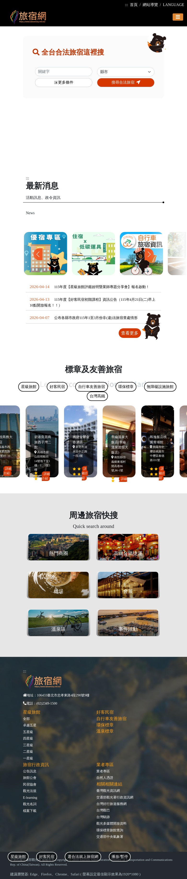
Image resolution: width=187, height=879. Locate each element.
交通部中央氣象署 (109, 837)
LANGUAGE (173, 5)
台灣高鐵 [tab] (97, 396)
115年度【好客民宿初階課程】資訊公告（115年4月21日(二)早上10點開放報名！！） (92, 302)
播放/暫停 (119, 857)
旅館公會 (29, 778)
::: (126, 5)
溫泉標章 (105, 731)
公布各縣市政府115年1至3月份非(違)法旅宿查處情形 (96, 318)
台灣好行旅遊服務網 (111, 804)
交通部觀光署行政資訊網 (114, 797)
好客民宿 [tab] (46, 857)
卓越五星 (29, 725)
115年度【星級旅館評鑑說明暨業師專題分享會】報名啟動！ (101, 287)
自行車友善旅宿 (111, 718)
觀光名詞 (29, 804)
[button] (149, 254)
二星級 (28, 751)
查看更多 (129, 333)
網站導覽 (150, 5)
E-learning (30, 797)
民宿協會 (29, 784)
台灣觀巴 (103, 810)
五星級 (28, 732)
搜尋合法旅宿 (125, 82)
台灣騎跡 (103, 817)
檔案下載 (29, 811)
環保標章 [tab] (126, 387)
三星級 (28, 745)
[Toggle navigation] (178, 17)
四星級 (28, 738)
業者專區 (103, 771)
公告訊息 (29, 771)
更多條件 (63, 82)
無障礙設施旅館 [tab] (160, 387)
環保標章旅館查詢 (109, 830)
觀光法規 (29, 791)
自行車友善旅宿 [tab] (91, 387)
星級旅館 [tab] (18, 857)
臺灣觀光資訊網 (108, 790)
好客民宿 (105, 712)
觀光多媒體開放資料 (111, 823)
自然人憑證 (104, 778)
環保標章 (105, 725)
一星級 (28, 758)
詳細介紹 (8, 471)
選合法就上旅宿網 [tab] (83, 857)
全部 (26, 719)
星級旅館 (31, 712)
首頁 (134, 5)
